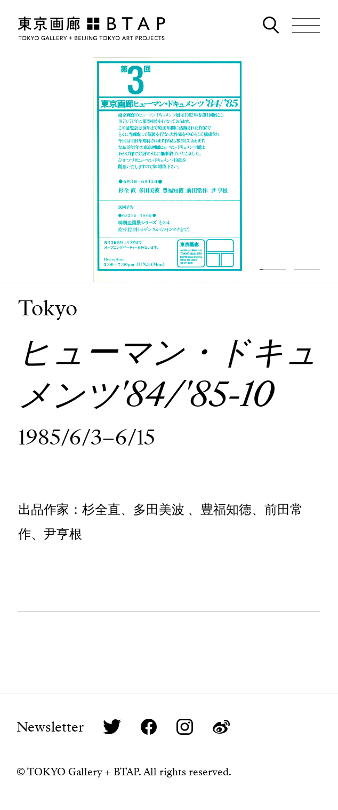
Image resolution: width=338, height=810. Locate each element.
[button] (273, 269)
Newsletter (50, 726)
